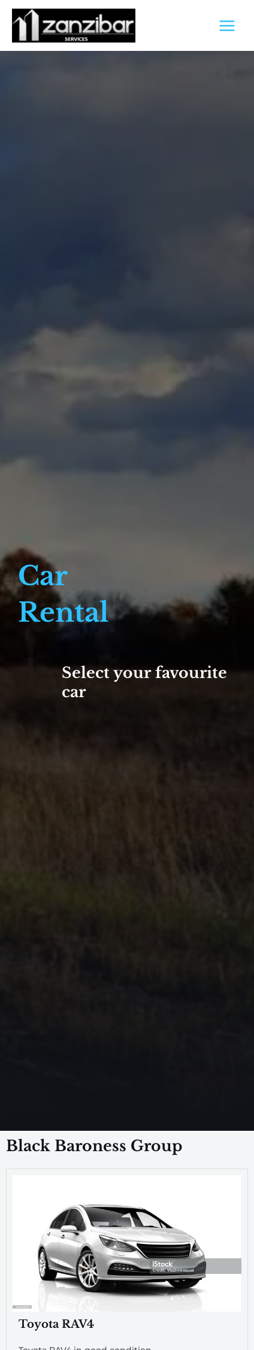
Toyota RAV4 (56, 1324)
